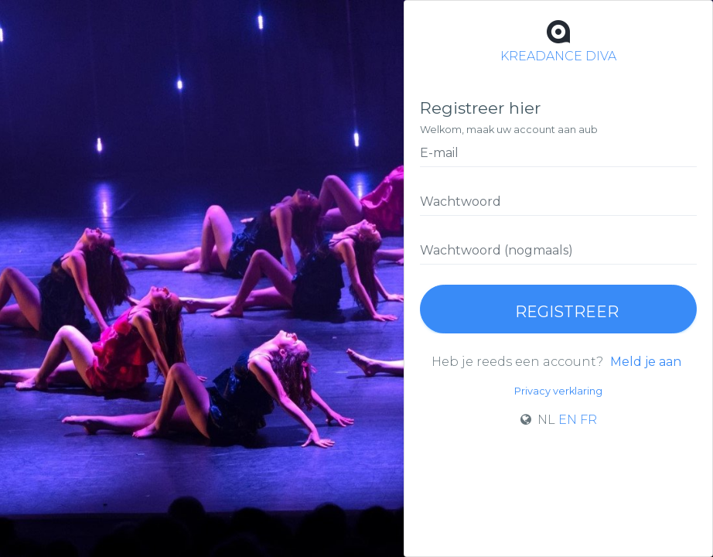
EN (567, 419)
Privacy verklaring (558, 391)
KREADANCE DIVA (558, 39)
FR (588, 419)
